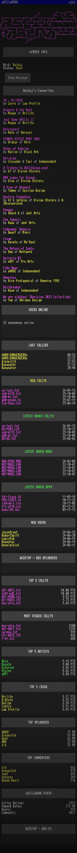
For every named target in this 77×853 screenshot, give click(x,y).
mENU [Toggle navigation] (72, 2)
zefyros (21, 200)
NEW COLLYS (38, 380)
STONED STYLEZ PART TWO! (21, 139)
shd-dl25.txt (11, 393)
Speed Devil (10, 780)
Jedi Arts (33, 213)
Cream (7, 239)
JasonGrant (10, 532)
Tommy (12, 190)
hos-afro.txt (11, 603)
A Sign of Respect (17, 187)
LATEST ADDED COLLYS (38, 416)
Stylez (6, 670)
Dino (11, 181)
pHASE (12, 271)
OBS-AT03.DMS (11, 461)
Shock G (13, 213)
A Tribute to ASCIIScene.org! (25, 168)
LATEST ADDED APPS (38, 487)
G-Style (7, 699)
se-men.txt (10, 632)
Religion (9, 158)
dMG (4, 741)
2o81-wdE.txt (11, 593)
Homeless (9, 277)
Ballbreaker (12, 287)
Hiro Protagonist (21, 280)
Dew (10, 251)
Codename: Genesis (17, 229)
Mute (11, 132)
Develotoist (10, 545)
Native (13, 152)
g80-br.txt (10, 396)
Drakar (13, 142)
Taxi (29, 161)
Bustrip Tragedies (17, 197)
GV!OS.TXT (9, 438)
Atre (27, 142)
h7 (9, 171)
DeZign (6, 703)
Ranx (11, 222)
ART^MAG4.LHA (11, 467)
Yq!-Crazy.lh (11, 496)
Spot (5, 738)
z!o (4, 745)
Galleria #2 (12, 258)
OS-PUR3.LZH (10, 429)
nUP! (11, 261)
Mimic (27, 232)
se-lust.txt (10, 390)
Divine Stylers (29, 171)
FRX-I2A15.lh (11, 500)
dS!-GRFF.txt (11, 590)
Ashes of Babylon (16, 148)
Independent (47, 161)
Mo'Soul (29, 242)
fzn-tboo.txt (11, 403)
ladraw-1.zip (11, 503)
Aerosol (26, 132)
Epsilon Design (34, 190)
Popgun (8, 210)
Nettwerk (25, 251)
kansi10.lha (10, 509)
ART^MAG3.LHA (11, 464)
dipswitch (9, 361)
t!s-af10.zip (11, 506)
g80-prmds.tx (11, 400)
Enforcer (8, 667)
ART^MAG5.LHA (11, 471)
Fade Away (10, 268)
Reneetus (8, 542)
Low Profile (31, 103)
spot (5, 774)
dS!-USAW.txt (11, 596)
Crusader (14, 161)
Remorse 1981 (50, 280)
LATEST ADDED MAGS (38, 451)
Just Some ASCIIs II (18, 119)
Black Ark (31, 152)
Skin (5, 661)
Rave (11, 290)
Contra (6, 706)
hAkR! (6, 732)
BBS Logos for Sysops (19, 177)
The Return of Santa (18, 248)
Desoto (13, 242)
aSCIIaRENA (10, 2)
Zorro (12, 103)
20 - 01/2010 (13, 100)
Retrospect (11, 129)
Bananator (9, 364)
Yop (10, 300)
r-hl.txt (8, 638)
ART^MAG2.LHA (11, 474)
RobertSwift (10, 535)
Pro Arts (27, 261)
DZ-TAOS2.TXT (11, 600)
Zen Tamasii (12, 219)
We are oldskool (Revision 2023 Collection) (37, 297)
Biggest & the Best (17, 110)
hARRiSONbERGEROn (14, 355)
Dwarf (12, 232)
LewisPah (8, 538)
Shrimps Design (30, 300)
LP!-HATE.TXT (11, 635)
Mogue (12, 113)
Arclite (28, 113)
